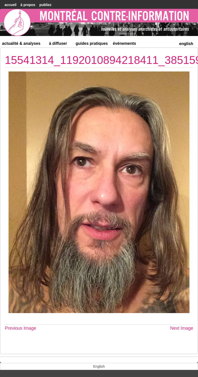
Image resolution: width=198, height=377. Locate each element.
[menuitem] (186, 43)
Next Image (181, 328)
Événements (124, 43)
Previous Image (20, 328)
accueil (10, 5)
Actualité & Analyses (23, 44)
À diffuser (60, 44)
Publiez (45, 5)
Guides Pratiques (92, 43)
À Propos (27, 5)
